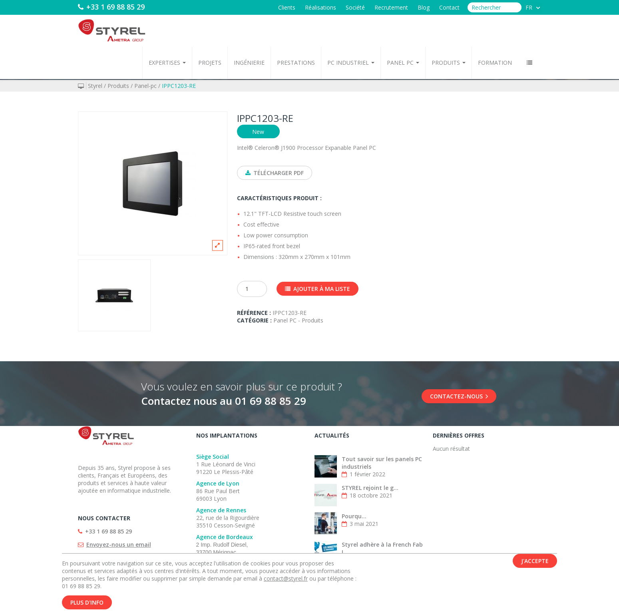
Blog (424, 7)
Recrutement (391, 7)
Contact (449, 7)
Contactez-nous (459, 396)
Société (355, 7)
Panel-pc (145, 86)
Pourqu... (354, 516)
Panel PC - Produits (298, 320)
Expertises (167, 62)
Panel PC (403, 62)
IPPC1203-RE (179, 86)
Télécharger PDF (274, 173)
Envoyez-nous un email (118, 544)
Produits (449, 62)
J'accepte (535, 565)
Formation (495, 62)
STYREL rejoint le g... (370, 488)
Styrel (95, 86)
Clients (286, 7)
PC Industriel (350, 62)
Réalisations (320, 7)
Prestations (296, 62)
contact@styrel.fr (286, 582)
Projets (209, 62)
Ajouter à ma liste (317, 289)
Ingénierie (249, 62)
